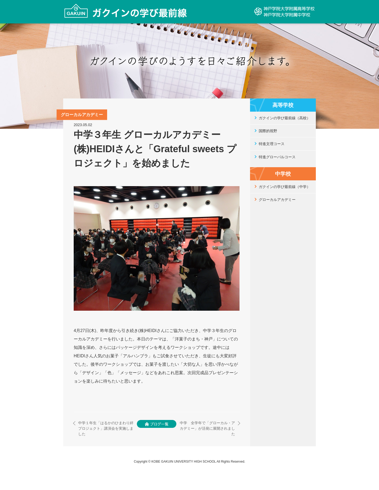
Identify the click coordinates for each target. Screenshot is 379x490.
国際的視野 (268, 131)
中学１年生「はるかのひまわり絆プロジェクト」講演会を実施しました (105, 428)
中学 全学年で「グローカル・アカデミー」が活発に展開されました (207, 428)
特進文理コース (272, 144)
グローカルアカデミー (277, 199)
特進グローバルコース (277, 157)
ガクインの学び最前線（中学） (284, 187)
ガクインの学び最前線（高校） (284, 118)
